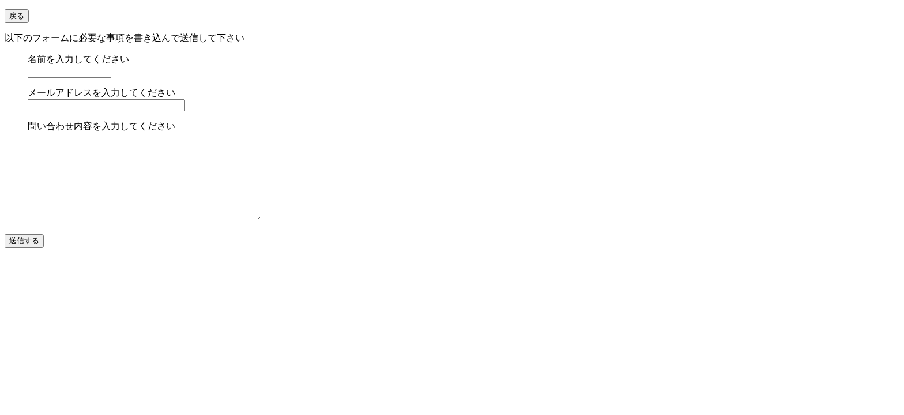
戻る (16, 16)
